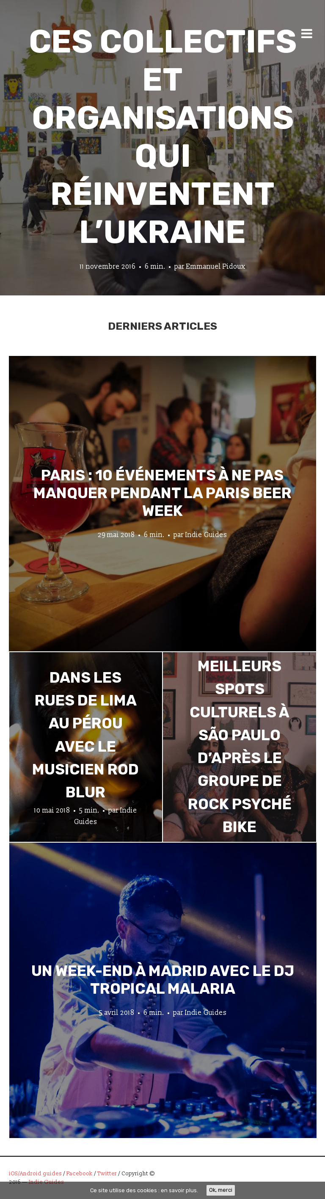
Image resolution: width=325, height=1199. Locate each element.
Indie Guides (206, 534)
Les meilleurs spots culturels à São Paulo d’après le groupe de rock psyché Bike (240, 735)
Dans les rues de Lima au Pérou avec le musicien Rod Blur (85, 735)
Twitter (107, 1173)
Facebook (79, 1173)
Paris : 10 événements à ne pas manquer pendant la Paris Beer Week (162, 492)
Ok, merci (220, 1190)
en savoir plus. (179, 1190)
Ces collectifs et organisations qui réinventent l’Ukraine (163, 137)
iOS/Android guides (35, 1173)
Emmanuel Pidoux (215, 266)
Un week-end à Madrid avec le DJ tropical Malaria (162, 979)
